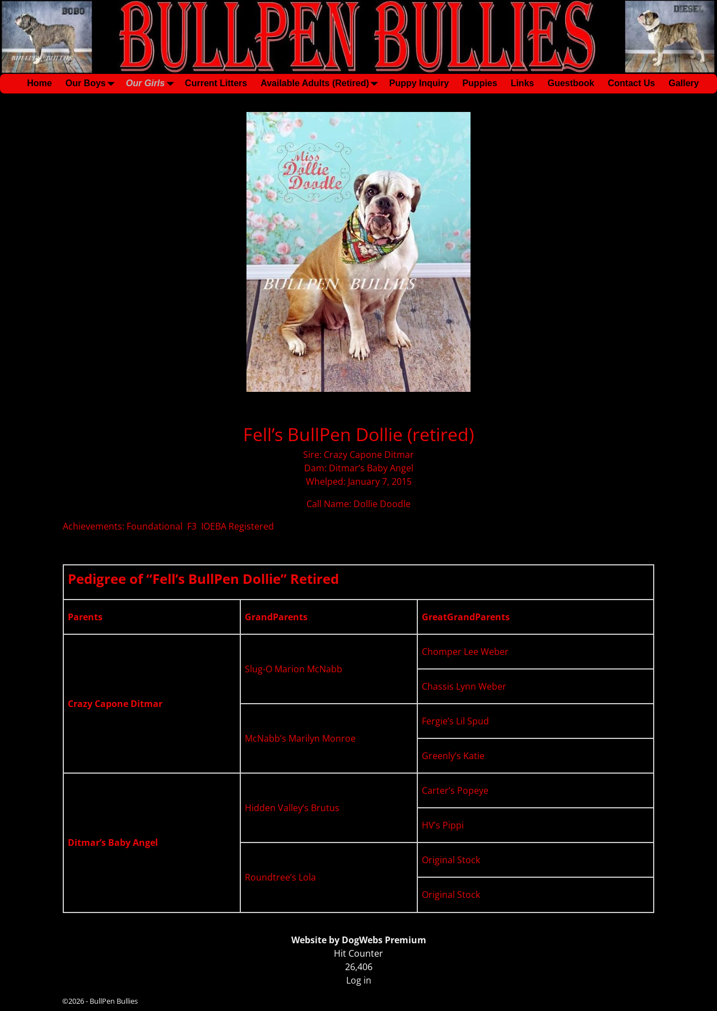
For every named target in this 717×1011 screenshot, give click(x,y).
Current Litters (216, 83)
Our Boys (92, 83)
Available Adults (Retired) (321, 83)
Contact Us (631, 83)
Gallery (683, 83)
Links (522, 83)
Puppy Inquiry (419, 83)
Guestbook (570, 83)
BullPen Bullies (114, 1001)
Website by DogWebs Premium (358, 940)
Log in (358, 980)
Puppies (479, 83)
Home (39, 83)
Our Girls (152, 83)
